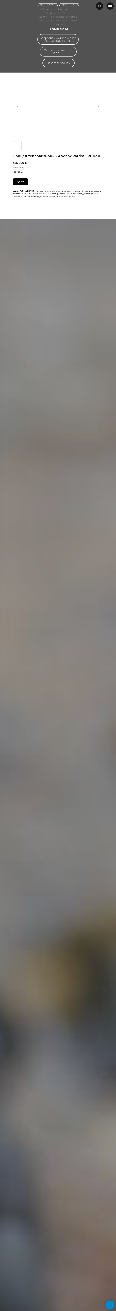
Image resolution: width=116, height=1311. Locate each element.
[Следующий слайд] (98, 106)
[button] (99, 6)
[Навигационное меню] (110, 6)
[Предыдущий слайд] (18, 106)
